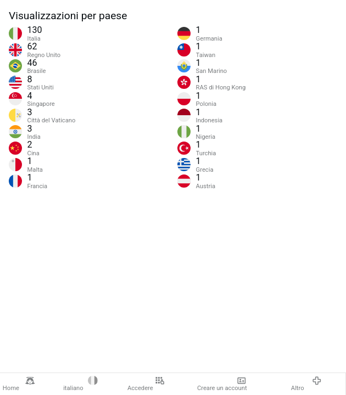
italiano (80, 384)
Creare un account (222, 384)
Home (19, 384)
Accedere (146, 384)
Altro (306, 384)
